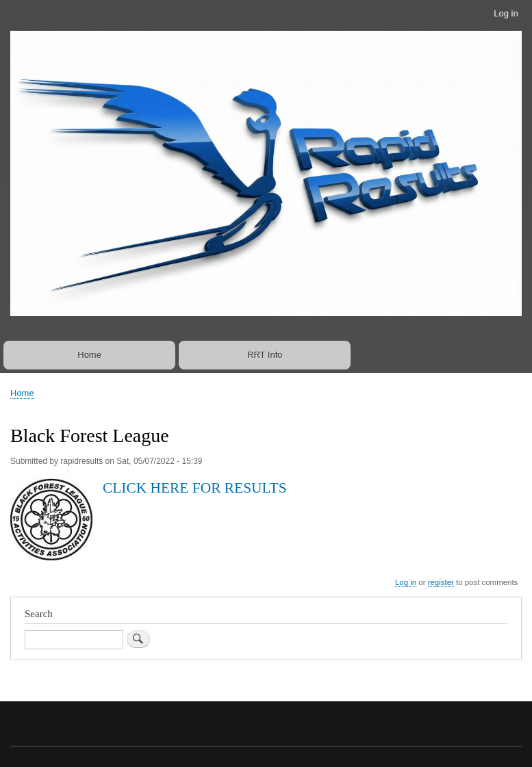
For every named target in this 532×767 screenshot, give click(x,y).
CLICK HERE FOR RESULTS (195, 488)
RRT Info (265, 355)
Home (89, 355)
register (441, 582)
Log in (506, 13)
